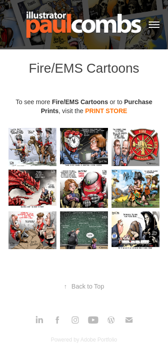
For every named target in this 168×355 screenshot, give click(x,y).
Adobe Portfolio (98, 340)
